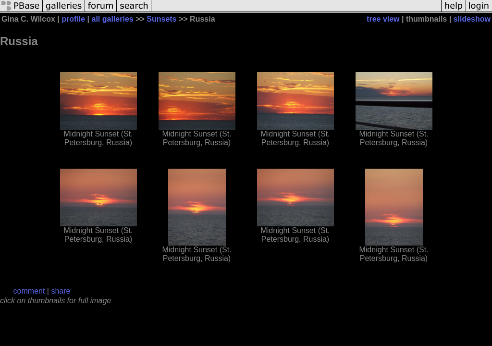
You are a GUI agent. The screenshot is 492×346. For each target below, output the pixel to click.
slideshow (472, 19)
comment (29, 291)
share (60, 291)
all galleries (113, 19)
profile (73, 19)
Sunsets (161, 19)
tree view (383, 19)
